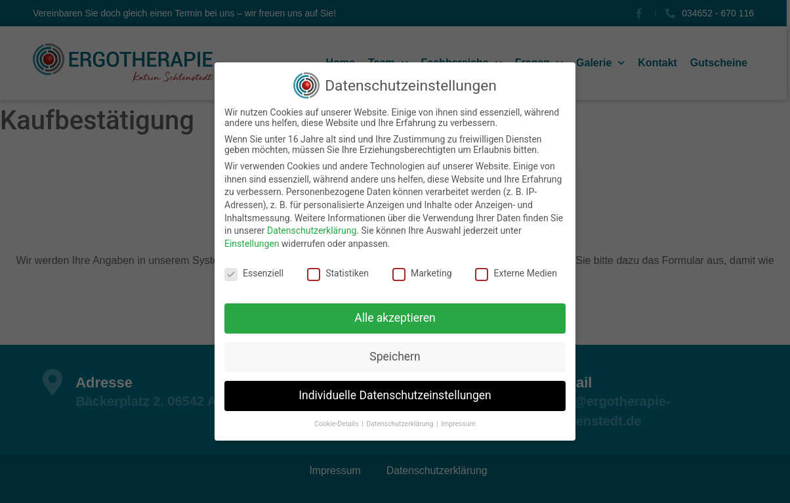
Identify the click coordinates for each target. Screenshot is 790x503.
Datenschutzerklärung (311, 230)
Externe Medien (515, 273)
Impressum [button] (458, 424)
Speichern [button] (394, 356)
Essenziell (253, 273)
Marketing (422, 273)
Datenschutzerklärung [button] (400, 424)
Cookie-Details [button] (337, 424)
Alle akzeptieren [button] (395, 317)
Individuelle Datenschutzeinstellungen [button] (395, 395)
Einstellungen (252, 243)
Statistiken (338, 273)
